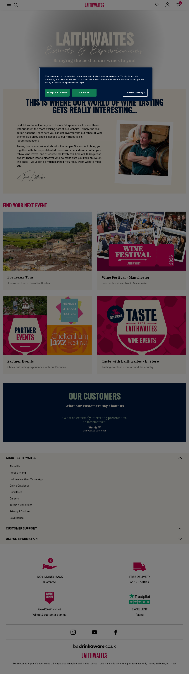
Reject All (84, 92)
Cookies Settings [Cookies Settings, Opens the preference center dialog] (135, 92)
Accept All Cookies (57, 92)
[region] (95, 84)
